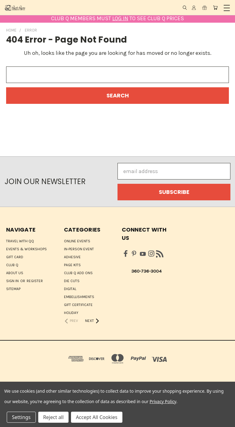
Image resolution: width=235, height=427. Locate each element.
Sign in (13, 281)
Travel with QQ (20, 241)
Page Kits (72, 265)
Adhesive (72, 257)
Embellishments (79, 297)
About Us (14, 273)
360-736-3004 (146, 271)
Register (35, 281)
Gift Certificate (78, 305)
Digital (70, 289)
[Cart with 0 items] (215, 7)
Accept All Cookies (97, 417)
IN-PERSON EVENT (79, 249)
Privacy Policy (163, 401)
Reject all (53, 417)
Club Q (12, 265)
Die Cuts (72, 281)
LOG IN (120, 18)
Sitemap (13, 289)
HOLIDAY (71, 313)
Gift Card (14, 257)
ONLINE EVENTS (77, 241)
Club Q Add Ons (78, 273)
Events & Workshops (26, 249)
